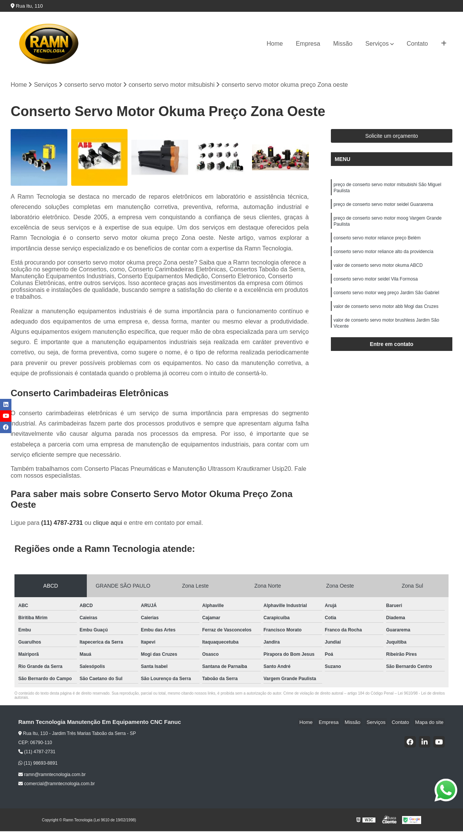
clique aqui (107, 523)
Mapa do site (430, 723)
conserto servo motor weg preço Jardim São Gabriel (386, 300)
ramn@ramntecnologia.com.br (52, 775)
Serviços (377, 43)
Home (275, 43)
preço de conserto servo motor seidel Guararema (383, 207)
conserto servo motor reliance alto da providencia (383, 257)
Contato (417, 43)
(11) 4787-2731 (63, 523)
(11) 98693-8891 (37, 764)
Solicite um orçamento (391, 137)
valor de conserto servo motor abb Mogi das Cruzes (386, 315)
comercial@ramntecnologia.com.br (56, 784)
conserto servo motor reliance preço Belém (377, 242)
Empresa (308, 43)
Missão (343, 43)
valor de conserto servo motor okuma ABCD (378, 271)
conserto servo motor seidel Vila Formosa (376, 286)
